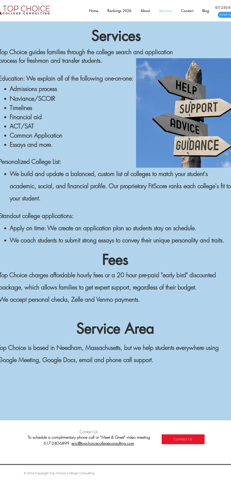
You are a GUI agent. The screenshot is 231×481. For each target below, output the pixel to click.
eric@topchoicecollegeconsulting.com (103, 443)
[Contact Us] (183, 439)
